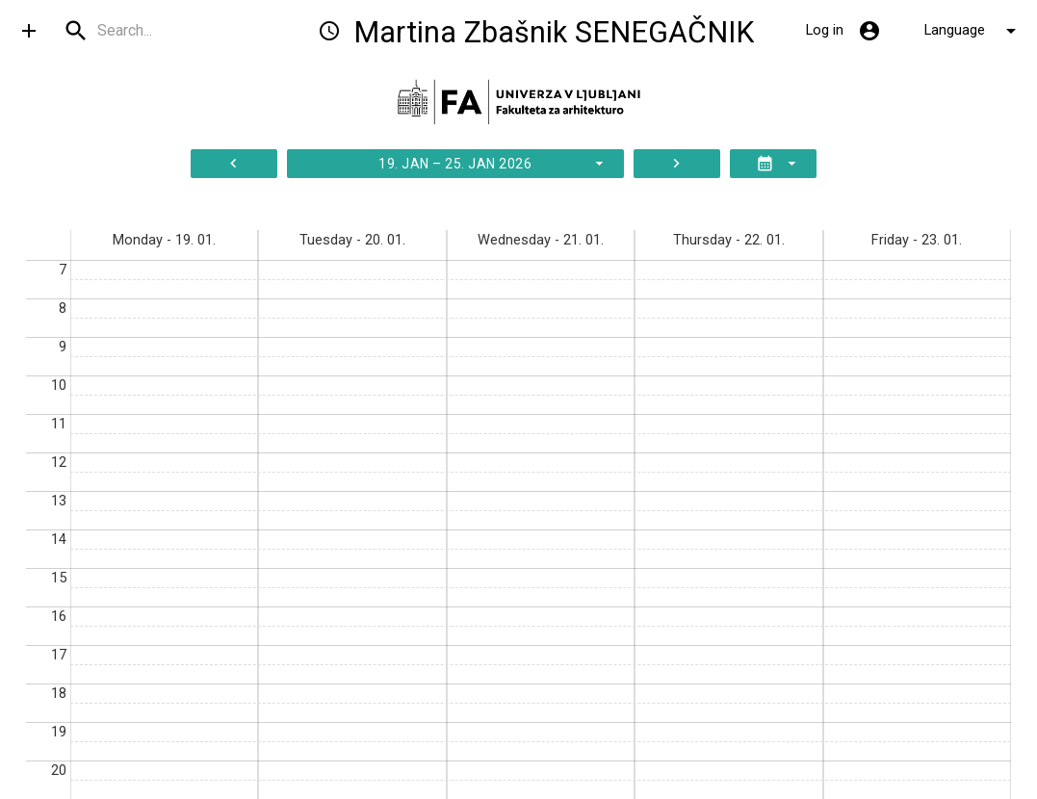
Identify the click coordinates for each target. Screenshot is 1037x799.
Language (973, 31)
